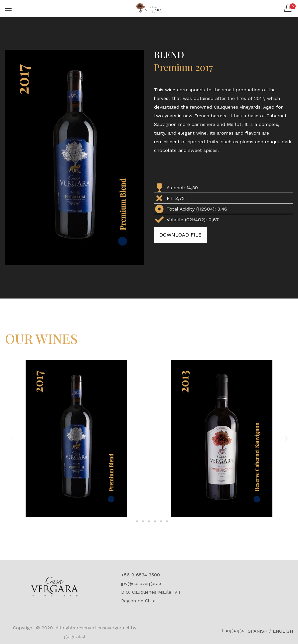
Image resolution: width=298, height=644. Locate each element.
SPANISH (257, 631)
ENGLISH (283, 631)
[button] (288, 8)
